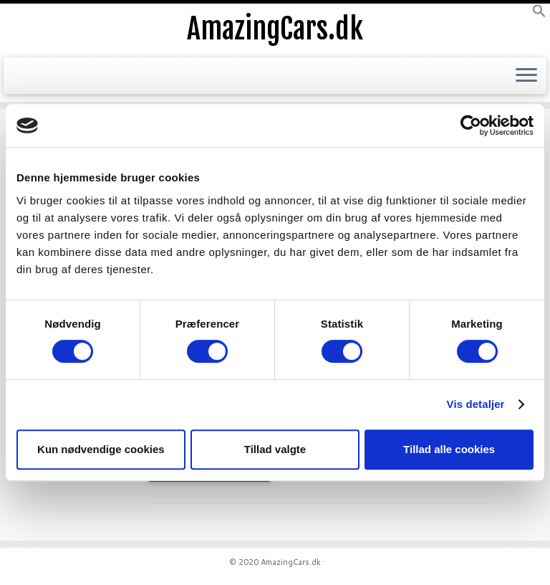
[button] (539, 14)
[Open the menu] (526, 76)
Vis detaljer (476, 404)
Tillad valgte (275, 449)
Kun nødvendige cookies (101, 449)
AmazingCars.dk (275, 28)
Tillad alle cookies (449, 449)
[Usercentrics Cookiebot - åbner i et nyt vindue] (471, 125)
